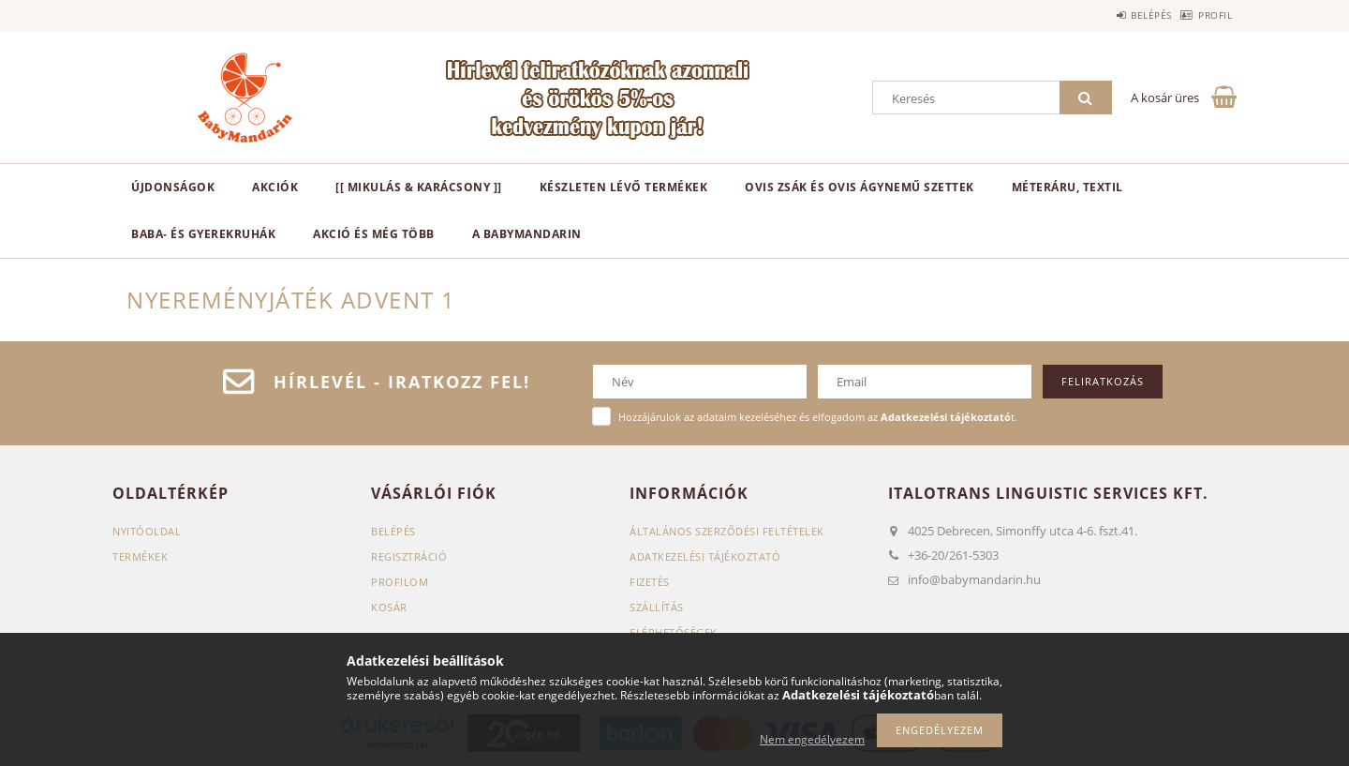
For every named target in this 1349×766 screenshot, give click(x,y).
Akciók (275, 187)
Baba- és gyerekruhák (203, 234)
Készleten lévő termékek (624, 187)
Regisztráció (409, 556)
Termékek (140, 556)
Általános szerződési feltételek (727, 531)
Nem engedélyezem (812, 739)
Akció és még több (374, 234)
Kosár (389, 607)
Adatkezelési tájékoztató (705, 556)
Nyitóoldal (146, 531)
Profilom (399, 582)
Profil (1206, 15)
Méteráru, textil (1067, 187)
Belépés (1122, 15)
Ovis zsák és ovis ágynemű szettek (859, 187)
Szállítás (657, 607)
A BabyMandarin (527, 234)
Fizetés (650, 582)
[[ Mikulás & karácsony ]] (418, 187)
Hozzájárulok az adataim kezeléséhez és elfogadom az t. (817, 417)
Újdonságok (173, 187)
